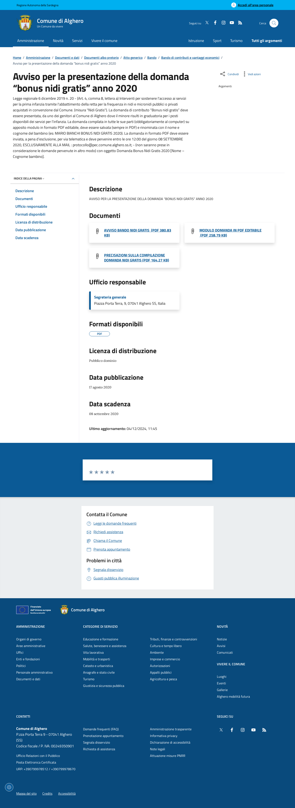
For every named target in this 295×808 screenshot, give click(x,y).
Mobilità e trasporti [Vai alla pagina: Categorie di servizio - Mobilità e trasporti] (96, 659)
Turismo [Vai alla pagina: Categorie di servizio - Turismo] (88, 679)
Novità (222, 626)
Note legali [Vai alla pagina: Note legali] (157, 749)
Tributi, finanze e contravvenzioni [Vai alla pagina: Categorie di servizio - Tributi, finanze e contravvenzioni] (173, 639)
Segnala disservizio (96, 742)
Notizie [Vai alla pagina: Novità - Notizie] (222, 639)
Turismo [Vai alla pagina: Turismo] (236, 40)
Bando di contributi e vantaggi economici (190, 57)
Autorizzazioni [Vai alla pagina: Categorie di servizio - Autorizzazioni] (160, 665)
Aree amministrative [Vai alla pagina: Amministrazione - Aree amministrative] (30, 645)
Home (17, 57)
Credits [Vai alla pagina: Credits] (47, 793)
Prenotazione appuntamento (103, 735)
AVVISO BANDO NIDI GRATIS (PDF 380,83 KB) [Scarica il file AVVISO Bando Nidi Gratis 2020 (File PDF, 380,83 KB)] (137, 233)
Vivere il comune (231, 664)
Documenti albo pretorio (101, 57)
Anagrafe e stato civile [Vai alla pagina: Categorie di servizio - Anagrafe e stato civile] (99, 672)
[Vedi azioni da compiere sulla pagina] (251, 74)
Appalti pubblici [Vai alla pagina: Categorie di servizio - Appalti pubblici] (161, 672)
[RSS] (238, 23)
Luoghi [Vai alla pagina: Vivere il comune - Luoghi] (221, 676)
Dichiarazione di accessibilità (170, 742)
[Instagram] (222, 23)
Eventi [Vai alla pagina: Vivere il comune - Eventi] (221, 683)
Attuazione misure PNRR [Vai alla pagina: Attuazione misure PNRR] (167, 755)
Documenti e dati (67, 57)
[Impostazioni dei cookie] (9, 787)
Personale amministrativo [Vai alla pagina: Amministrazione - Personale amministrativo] (34, 672)
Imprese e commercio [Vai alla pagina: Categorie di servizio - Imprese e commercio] (165, 659)
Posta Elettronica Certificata (36, 762)
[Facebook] (213, 23)
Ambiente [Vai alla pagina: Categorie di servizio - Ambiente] (157, 652)
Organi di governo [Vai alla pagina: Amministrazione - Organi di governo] (28, 639)
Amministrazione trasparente (171, 729)
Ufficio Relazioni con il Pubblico (38, 755)
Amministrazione (38, 57)
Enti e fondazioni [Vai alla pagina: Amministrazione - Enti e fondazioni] (28, 659)
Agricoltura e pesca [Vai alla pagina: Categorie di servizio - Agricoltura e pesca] (163, 679)
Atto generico (133, 57)
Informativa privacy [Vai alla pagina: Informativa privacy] (163, 735)
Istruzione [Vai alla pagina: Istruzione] (196, 40)
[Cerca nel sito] (273, 23)
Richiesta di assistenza (99, 749)
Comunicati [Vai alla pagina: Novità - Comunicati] (225, 652)
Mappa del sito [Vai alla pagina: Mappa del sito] (26, 793)
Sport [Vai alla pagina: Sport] (217, 40)
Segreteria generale (110, 297)
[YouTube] (230, 23)
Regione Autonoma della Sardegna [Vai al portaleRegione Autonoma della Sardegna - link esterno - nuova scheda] (37, 5)
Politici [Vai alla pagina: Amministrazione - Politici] (21, 665)
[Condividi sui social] (229, 74)
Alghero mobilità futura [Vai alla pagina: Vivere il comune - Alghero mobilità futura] (233, 696)
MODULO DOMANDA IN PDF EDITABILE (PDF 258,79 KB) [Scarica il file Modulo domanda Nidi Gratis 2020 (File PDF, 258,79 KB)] (230, 233)
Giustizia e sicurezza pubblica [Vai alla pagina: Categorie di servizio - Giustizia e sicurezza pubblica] (103, 685)
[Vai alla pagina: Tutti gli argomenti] (264, 41)
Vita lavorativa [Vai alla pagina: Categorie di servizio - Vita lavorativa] (93, 652)
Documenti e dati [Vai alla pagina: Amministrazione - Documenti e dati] (28, 679)
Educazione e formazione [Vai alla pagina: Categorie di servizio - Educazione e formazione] (100, 639)
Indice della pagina (29, 178)
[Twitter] (205, 23)
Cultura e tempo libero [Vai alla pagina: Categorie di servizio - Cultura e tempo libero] (166, 645)
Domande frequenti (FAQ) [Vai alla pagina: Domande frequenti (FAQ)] (101, 729)
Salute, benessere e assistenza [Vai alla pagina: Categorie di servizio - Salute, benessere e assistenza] (104, 645)
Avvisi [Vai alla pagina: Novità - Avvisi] (221, 645)
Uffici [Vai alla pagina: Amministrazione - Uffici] (19, 652)
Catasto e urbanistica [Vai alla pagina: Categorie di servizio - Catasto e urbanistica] (98, 665)
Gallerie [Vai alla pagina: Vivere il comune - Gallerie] (222, 689)
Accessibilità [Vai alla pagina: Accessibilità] (67, 793)
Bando (151, 57)
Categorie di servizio (100, 626)
